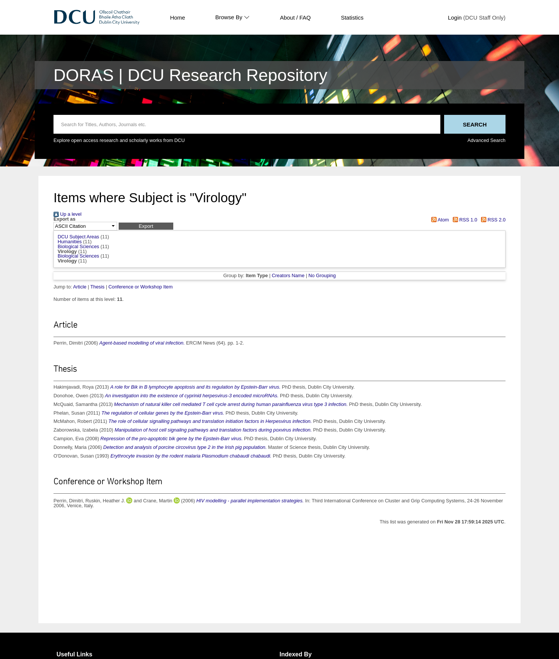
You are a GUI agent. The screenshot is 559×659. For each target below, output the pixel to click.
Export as (64, 219)
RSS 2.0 (492, 220)
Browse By (232, 17)
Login (455, 17)
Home (177, 17)
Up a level (67, 214)
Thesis (97, 287)
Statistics (352, 17)
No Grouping (322, 275)
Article (80, 287)
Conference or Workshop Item (140, 287)
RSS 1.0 (463, 220)
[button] (146, 226)
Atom (439, 220)
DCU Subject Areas (78, 236)
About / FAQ (295, 17)
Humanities (70, 241)
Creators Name (288, 275)
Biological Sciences (78, 246)
